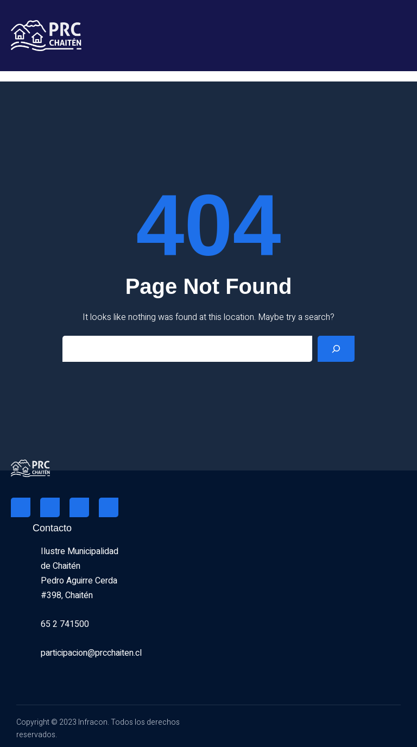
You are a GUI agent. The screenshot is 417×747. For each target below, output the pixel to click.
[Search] (336, 349)
